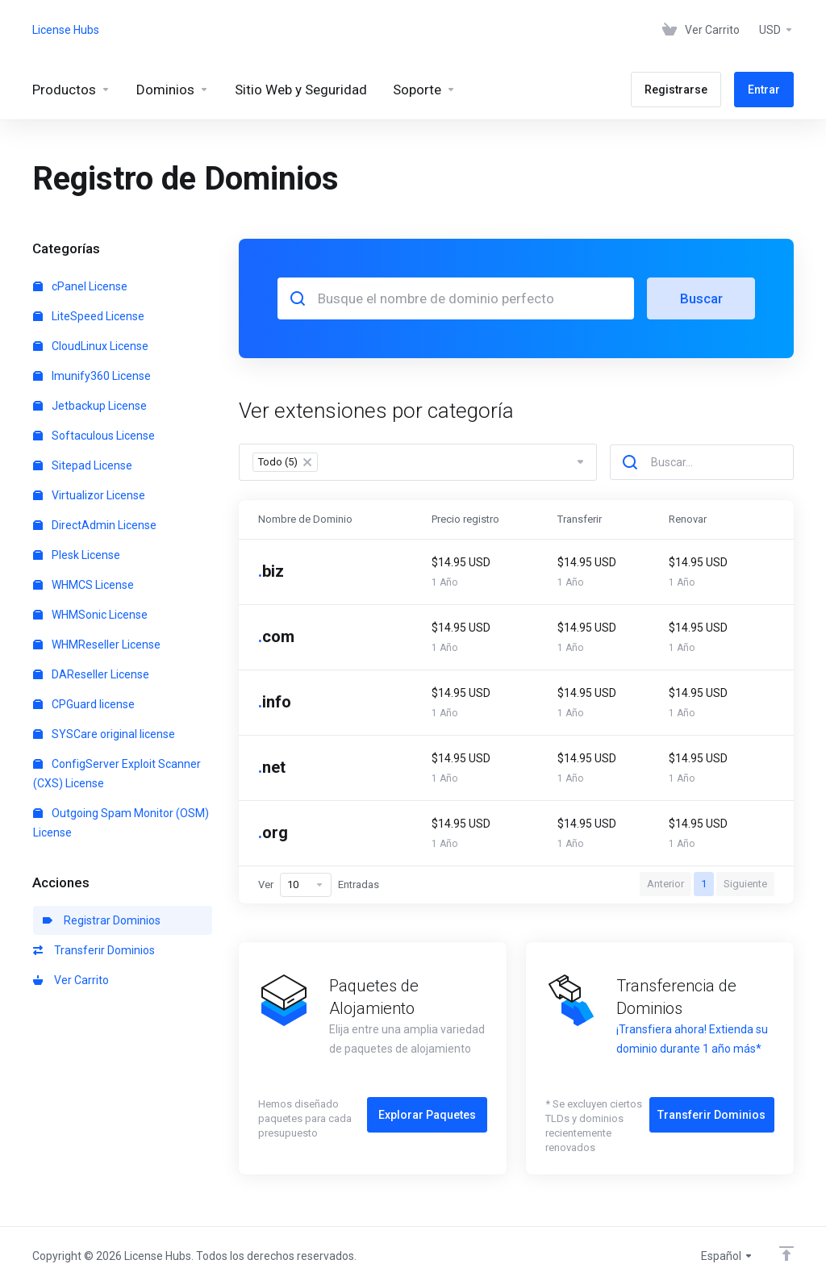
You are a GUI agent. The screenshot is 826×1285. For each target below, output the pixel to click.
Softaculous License (94, 435)
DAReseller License (91, 674)
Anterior (665, 884)
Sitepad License (82, 465)
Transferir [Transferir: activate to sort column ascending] (579, 519)
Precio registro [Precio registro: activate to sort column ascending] (465, 519)
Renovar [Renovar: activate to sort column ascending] (688, 519)
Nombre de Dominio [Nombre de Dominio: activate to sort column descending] (305, 519)
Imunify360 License (92, 375)
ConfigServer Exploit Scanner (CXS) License (117, 773)
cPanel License (80, 286)
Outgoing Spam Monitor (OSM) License (121, 823)
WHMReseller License (97, 644)
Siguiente (745, 884)
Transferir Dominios (94, 950)
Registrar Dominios (102, 920)
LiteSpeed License (88, 316)
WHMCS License (83, 584)
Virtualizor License (89, 495)
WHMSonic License (90, 614)
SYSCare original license (104, 734)
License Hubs (65, 29)
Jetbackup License (90, 405)
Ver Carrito (71, 980)
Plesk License (76, 555)
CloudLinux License (90, 346)
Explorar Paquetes (427, 1114)
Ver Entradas (318, 885)
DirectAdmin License (94, 525)
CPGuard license (84, 704)
